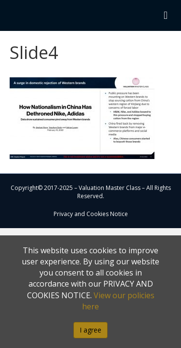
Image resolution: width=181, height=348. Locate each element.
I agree (90, 329)
